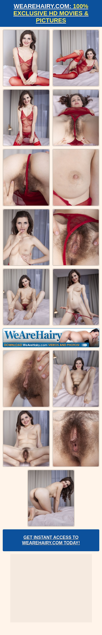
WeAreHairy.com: (50, 13)
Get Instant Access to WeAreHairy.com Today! (51, 540)
